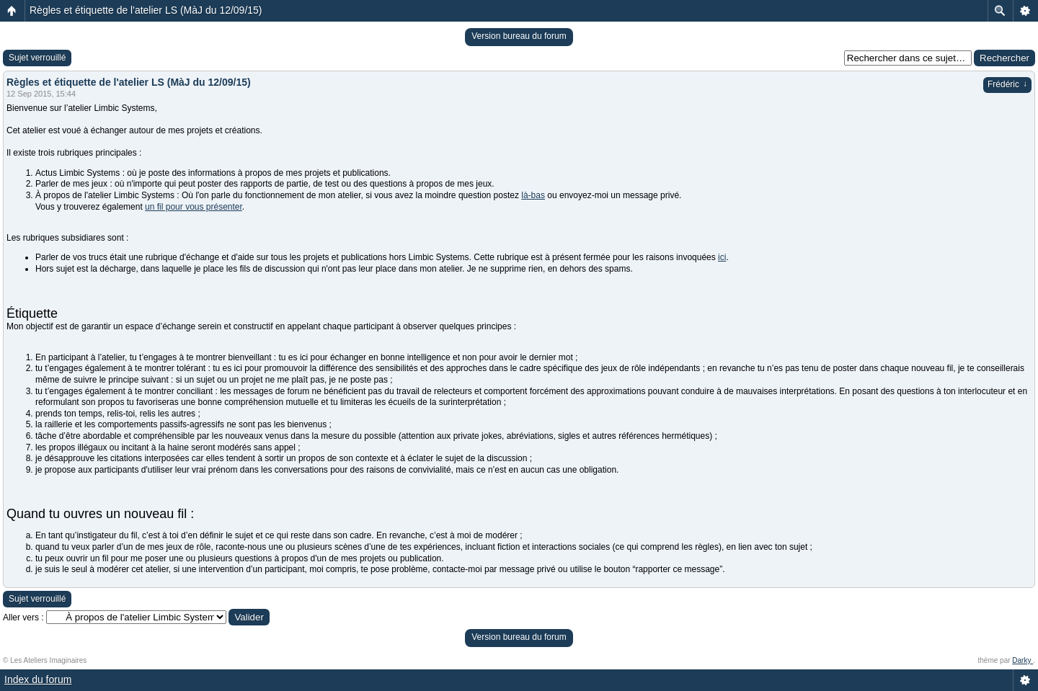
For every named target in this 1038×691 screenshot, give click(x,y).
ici (722, 257)
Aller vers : (23, 617)
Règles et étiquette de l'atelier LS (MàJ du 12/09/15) (146, 10)
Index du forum (37, 679)
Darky (1022, 660)
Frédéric (1007, 84)
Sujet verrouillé (37, 58)
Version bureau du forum (518, 36)
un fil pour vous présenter (193, 207)
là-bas (533, 195)
